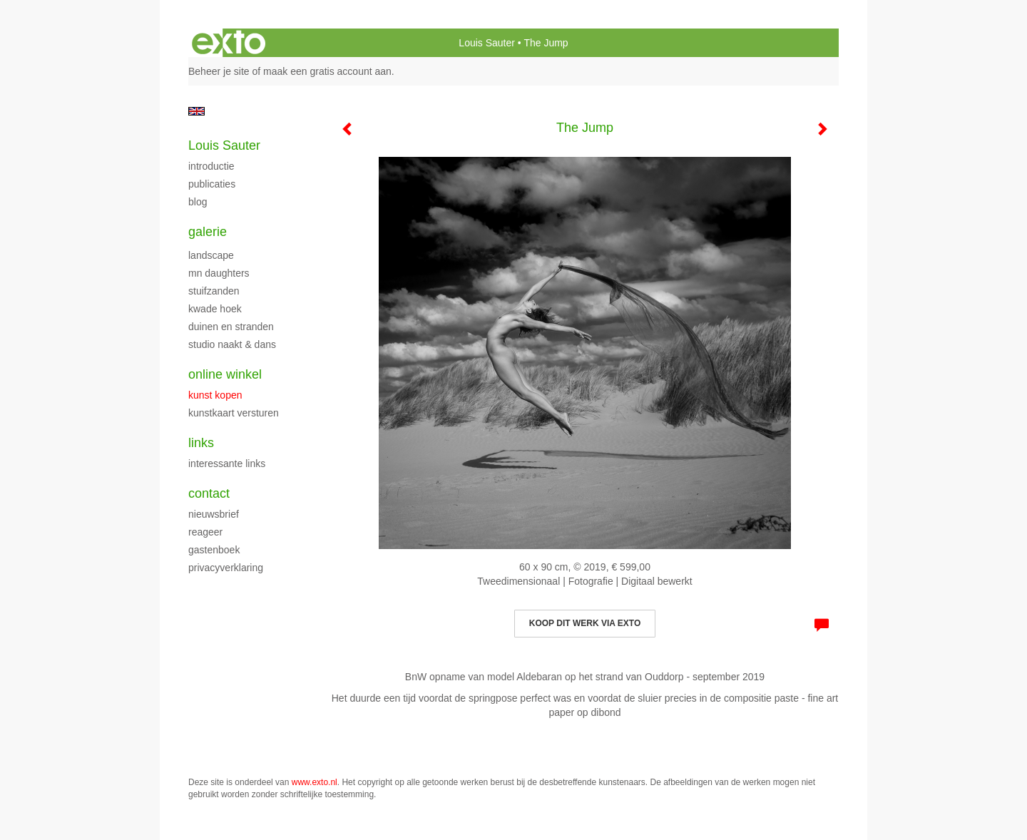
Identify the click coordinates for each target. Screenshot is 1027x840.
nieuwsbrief (213, 514)
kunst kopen (215, 395)
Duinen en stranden (231, 326)
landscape (211, 255)
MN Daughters (219, 273)
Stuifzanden (214, 291)
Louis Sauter (487, 42)
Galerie (207, 232)
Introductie (211, 166)
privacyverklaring (225, 567)
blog (197, 202)
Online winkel (225, 374)
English (196, 111)
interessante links (226, 463)
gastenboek (214, 549)
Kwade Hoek (215, 308)
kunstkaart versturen (233, 413)
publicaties (211, 184)
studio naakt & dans (232, 344)
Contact (209, 493)
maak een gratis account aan (327, 71)
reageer (205, 532)
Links (201, 443)
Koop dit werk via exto (584, 623)
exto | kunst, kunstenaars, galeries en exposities (228, 43)
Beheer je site (219, 71)
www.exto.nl (314, 782)
